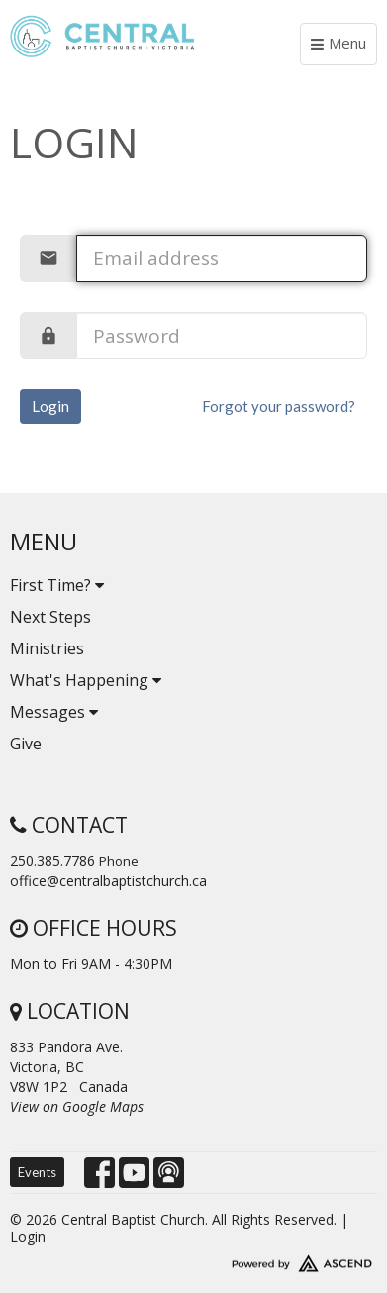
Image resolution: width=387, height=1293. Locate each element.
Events (37, 1172)
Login (50, 406)
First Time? (57, 585)
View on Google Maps (77, 1106)
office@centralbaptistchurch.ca (108, 880)
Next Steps (50, 617)
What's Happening (85, 680)
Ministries (47, 648)
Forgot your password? (278, 406)
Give (26, 743)
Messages (54, 712)
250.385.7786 (52, 860)
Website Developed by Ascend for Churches (193, 1259)
